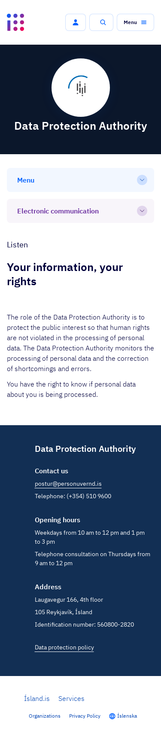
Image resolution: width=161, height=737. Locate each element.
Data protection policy (64, 647)
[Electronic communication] (80, 211)
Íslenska (127, 716)
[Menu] (80, 180)
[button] (75, 22)
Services (71, 698)
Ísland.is (37, 698)
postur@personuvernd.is (68, 483)
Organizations (45, 716)
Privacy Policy (84, 716)
